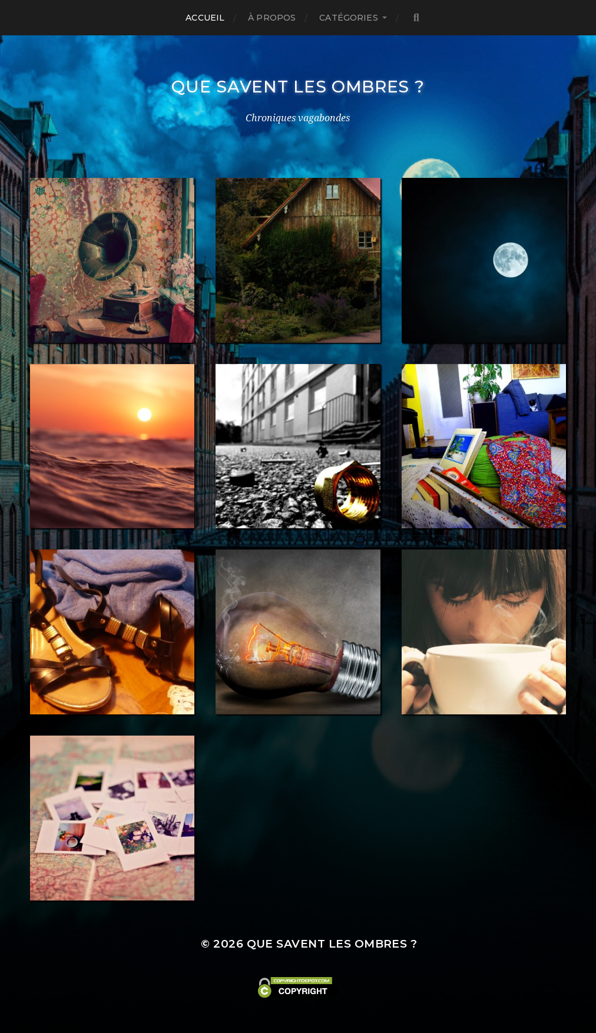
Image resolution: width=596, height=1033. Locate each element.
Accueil (205, 17)
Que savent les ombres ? (297, 87)
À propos (272, 17)
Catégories (348, 17)
